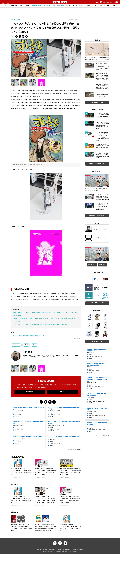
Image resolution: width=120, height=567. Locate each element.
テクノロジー (79, 5)
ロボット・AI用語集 (24, 5)
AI (73, 5)
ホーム (7, 5)
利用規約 (59, 562)
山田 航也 (28, 352)
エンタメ (102, 5)
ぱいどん (27, 345)
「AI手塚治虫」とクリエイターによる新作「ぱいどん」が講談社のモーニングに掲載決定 (40, 324)
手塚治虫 (36, 345)
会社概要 (45, 562)
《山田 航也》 (77, 338)
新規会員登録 (29, 392)
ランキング (14, 5)
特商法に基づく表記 (78, 562)
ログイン (62, 392)
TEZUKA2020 (17, 345)
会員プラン (102, 265)
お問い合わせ (52, 562)
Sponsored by (71, 449)
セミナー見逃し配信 (49, 5)
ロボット (68, 5)
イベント (95, 5)
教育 (108, 5)
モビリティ (88, 5)
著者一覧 (39, 562)
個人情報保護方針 (67, 562)
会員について (60, 5)
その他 (113, 5)
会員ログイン (92, 265)
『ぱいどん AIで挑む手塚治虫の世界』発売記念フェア (27, 336)
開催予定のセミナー (37, 5)
